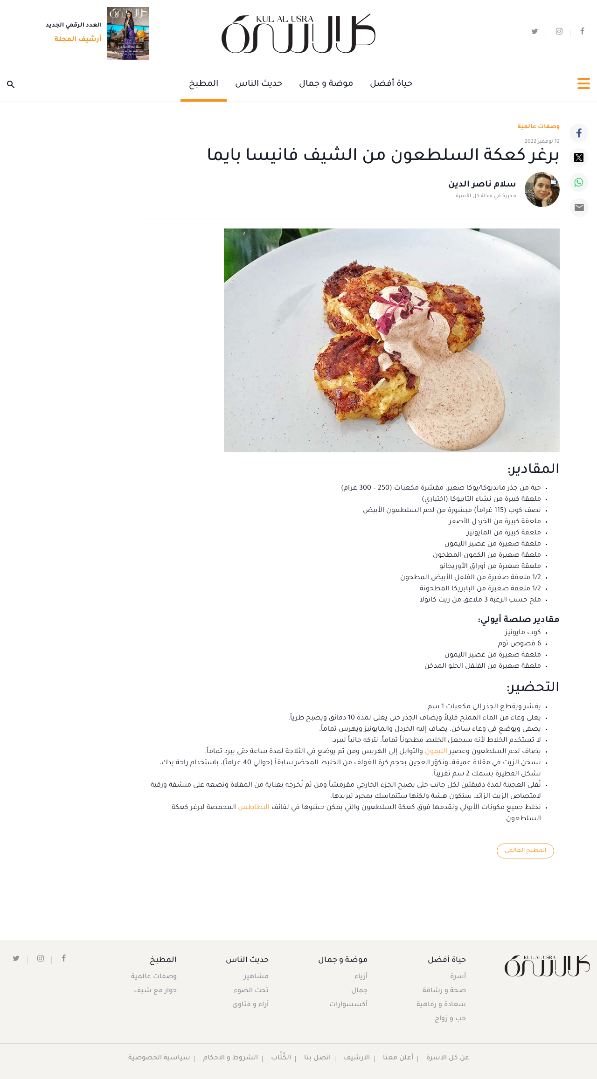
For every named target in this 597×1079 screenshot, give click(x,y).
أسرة (457, 978)
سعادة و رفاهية (440, 1006)
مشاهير (256, 978)
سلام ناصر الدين (482, 185)
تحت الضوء (251, 992)
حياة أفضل (391, 84)
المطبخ (203, 84)
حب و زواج (449, 1020)
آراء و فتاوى (251, 1006)
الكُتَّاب (281, 1059)
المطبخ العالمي (525, 851)
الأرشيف (356, 1059)
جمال (358, 992)
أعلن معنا (398, 1059)
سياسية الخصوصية (158, 1059)
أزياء (360, 978)
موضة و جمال (326, 84)
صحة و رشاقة (443, 992)
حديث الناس (258, 84)
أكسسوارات (347, 1006)
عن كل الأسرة (448, 1059)
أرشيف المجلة (75, 40)
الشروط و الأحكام (230, 1059)
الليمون (435, 752)
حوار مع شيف (155, 992)
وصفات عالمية (539, 127)
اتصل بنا (317, 1059)
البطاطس (253, 808)
